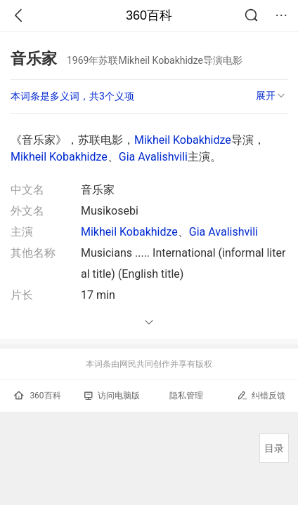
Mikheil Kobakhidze (182, 140)
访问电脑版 (112, 395)
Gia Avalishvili (153, 156)
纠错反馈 (261, 395)
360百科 (149, 15)
